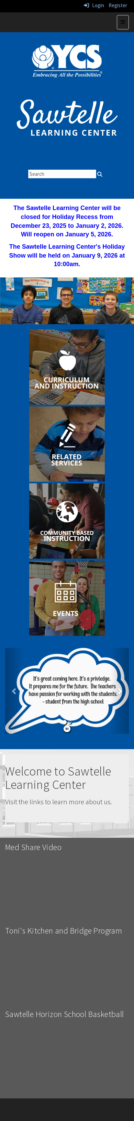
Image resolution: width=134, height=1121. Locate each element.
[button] (14, 691)
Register (118, 5)
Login (94, 5)
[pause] (67, 729)
